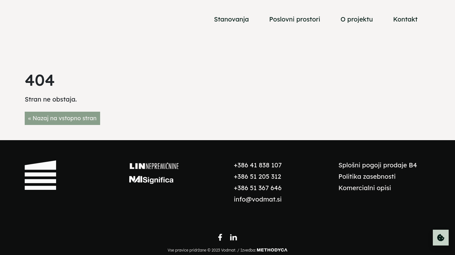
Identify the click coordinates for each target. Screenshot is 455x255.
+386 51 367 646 (258, 188)
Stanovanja (231, 19)
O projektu (357, 19)
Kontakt (405, 19)
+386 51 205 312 (257, 176)
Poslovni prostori (294, 19)
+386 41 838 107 (258, 165)
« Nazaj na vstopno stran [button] (62, 118)
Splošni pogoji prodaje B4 (377, 165)
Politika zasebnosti (367, 176)
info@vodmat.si (258, 199)
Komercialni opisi (364, 188)
